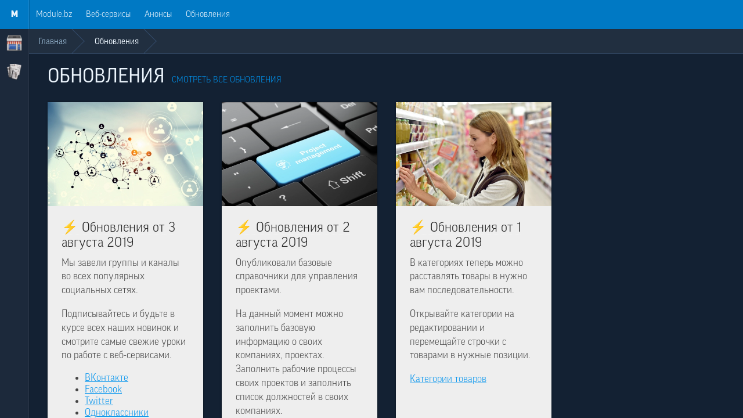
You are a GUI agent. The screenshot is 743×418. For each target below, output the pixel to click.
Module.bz (54, 14)
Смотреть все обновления (227, 79)
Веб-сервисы (108, 14)
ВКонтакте (106, 378)
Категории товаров (448, 379)
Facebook (103, 389)
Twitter (99, 401)
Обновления (208, 14)
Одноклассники (117, 412)
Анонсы (158, 14)
